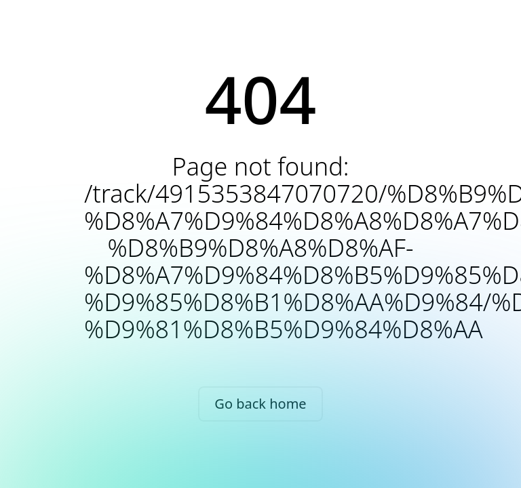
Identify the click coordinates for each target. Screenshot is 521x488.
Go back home (260, 403)
